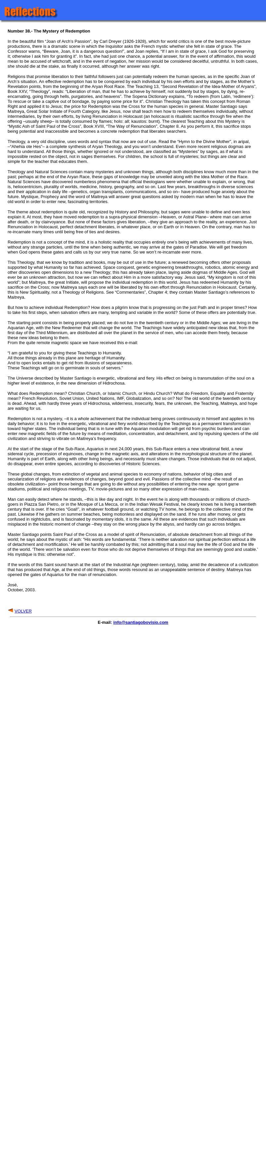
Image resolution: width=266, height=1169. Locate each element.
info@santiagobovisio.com (140, 622)
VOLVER (23, 611)
